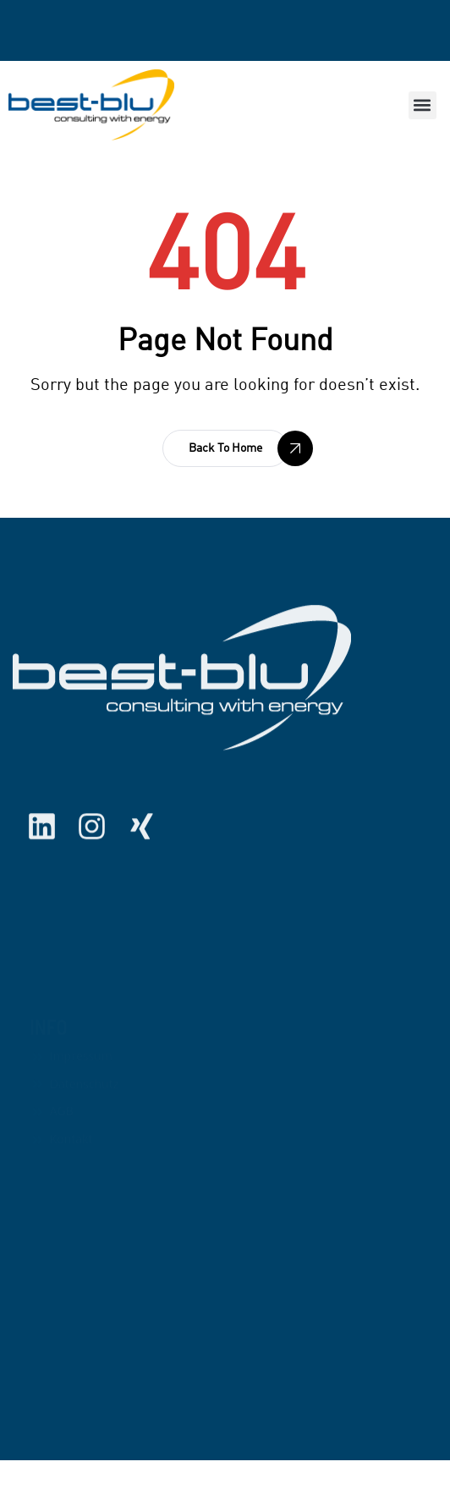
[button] (422, 105)
